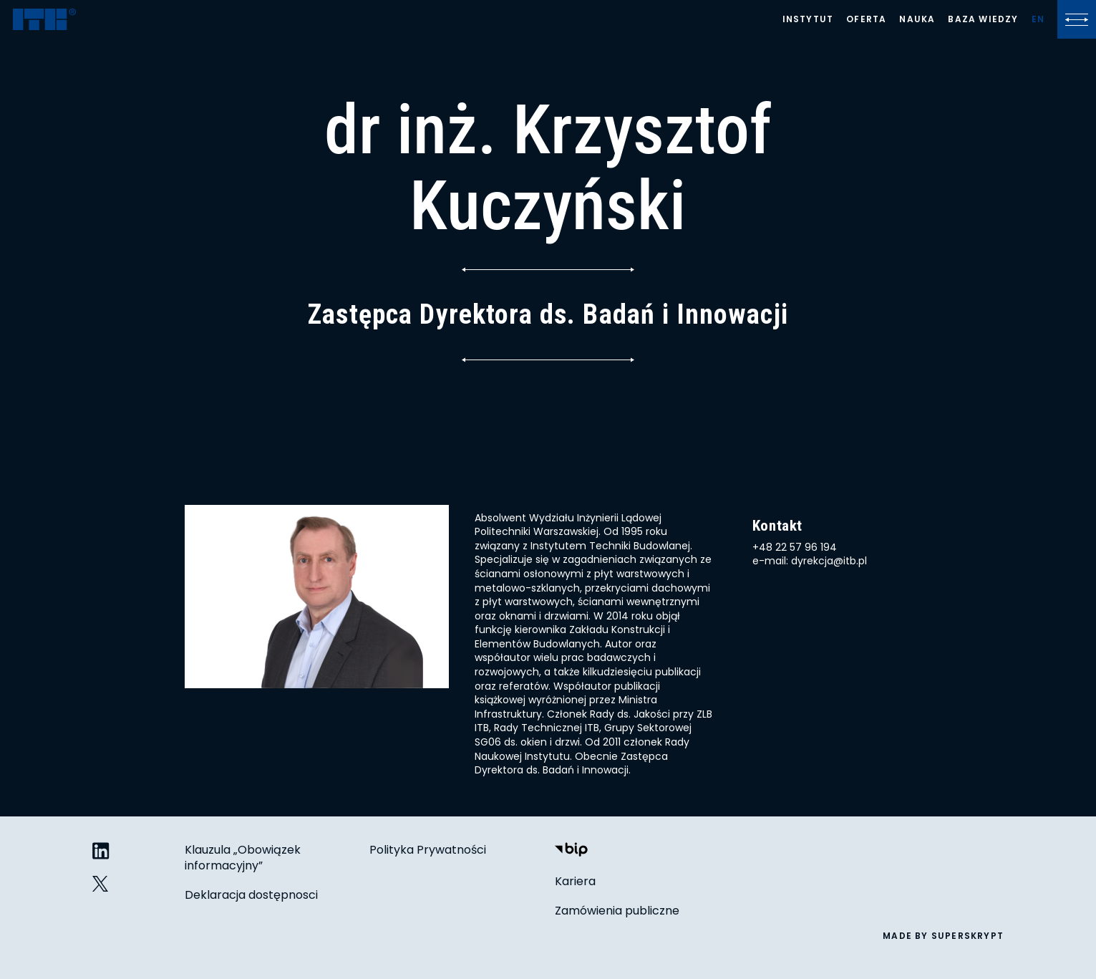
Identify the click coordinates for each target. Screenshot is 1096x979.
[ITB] (44, 20)
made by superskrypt (943, 936)
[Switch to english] (1038, 19)
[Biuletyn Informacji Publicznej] (571, 851)
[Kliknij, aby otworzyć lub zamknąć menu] (1076, 19)
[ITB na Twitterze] (101, 884)
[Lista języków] (1038, 19)
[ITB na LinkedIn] (101, 852)
